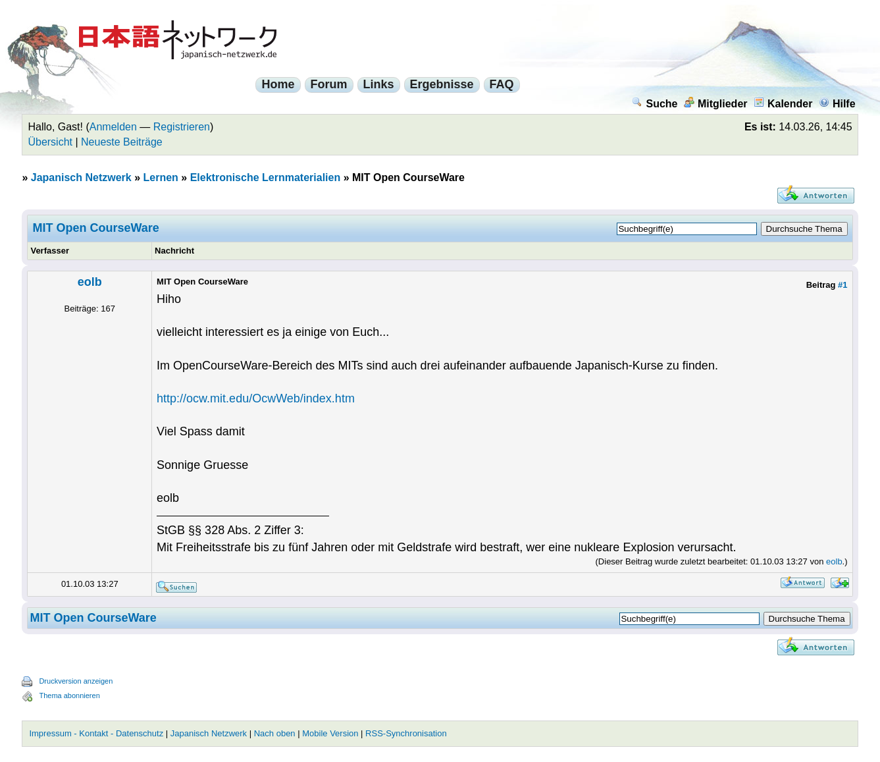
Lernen (160, 177)
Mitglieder (716, 103)
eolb (90, 281)
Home (277, 84)
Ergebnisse (442, 84)
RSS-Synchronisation (406, 733)
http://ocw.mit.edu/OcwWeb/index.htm (256, 398)
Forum (329, 84)
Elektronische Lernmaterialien (265, 177)
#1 (842, 285)
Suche (654, 103)
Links (378, 84)
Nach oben (275, 733)
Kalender (783, 103)
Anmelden (113, 126)
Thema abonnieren (69, 695)
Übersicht (50, 142)
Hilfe (837, 103)
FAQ (502, 84)
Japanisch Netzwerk (81, 177)
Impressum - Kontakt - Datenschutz (96, 733)
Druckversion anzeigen (76, 681)
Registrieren (181, 126)
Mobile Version (330, 733)
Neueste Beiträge (122, 142)
